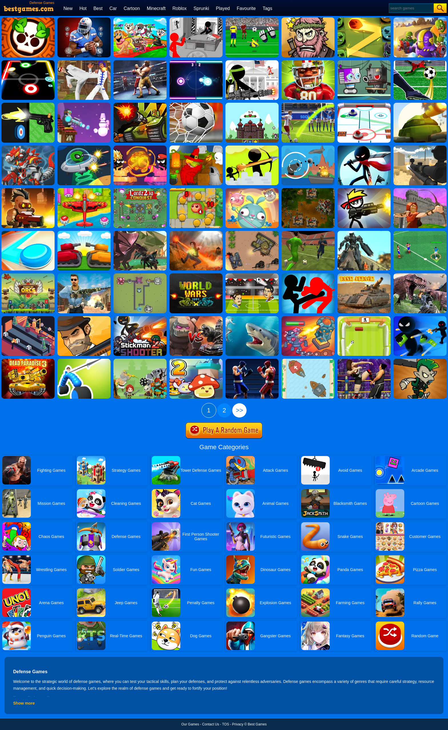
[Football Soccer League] (420, 233)
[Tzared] (308, 190)
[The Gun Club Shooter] (28, 105)
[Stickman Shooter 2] (140, 318)
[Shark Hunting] (252, 318)
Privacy (237, 724)
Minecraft (156, 8)
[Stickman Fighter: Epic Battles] (308, 275)
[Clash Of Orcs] (28, 275)
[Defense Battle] (140, 361)
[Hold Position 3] (252, 105)
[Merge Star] (308, 19)
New (68, 8)
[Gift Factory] (28, 318)
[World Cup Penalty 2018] (196, 105)
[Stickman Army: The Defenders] (196, 19)
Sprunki (201, 8)
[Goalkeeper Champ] (252, 19)
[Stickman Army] (252, 62)
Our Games (190, 724)
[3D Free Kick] (308, 105)
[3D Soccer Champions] (308, 233)
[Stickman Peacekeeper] (364, 190)
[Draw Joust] (84, 361)
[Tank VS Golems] (196, 318)
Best (98, 8)
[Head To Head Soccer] (252, 275)
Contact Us (210, 724)
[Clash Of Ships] (308, 361)
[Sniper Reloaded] (420, 148)
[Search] (411, 8)
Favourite (246, 8)
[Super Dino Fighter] (28, 148)
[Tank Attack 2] (364, 275)
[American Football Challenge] (308, 62)
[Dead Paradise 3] (28, 361)
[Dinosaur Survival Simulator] (420, 275)
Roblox (179, 8)
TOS (225, 724)
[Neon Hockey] (196, 62)
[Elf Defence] (196, 190)
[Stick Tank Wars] (140, 148)
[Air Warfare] (84, 190)
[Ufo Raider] (84, 148)
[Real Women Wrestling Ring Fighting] (364, 361)
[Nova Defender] (28, 190)
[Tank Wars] (140, 105)
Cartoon (132, 8)
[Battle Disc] (28, 233)
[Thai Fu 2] (84, 62)
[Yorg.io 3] (140, 275)
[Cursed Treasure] (196, 233)
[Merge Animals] (252, 190)
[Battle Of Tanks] (252, 233)
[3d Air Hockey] (364, 105)
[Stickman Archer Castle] (252, 148)
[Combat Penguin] (84, 105)
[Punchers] (252, 361)
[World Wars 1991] (196, 275)
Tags (267, 8)
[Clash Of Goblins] (420, 361)
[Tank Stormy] (84, 233)
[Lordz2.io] (140, 190)
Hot (83, 8)
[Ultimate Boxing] (140, 62)
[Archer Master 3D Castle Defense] (420, 190)
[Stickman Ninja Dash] (364, 148)
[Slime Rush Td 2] (196, 361)
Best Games (257, 724)
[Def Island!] (308, 148)
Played (223, 8)
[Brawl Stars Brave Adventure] (28, 19)
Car (113, 8)
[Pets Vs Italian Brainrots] (140, 19)
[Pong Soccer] (364, 318)
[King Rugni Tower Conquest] (308, 318)
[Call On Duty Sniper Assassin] (84, 275)
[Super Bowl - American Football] (84, 19)
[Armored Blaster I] (420, 105)
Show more (24, 703)
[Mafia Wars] (84, 318)
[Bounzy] (364, 19)
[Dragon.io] (140, 233)
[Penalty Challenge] (420, 62)
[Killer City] (420, 318)
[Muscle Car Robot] (364, 233)
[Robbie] (364, 62)
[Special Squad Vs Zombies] (420, 19)
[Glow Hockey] (28, 62)
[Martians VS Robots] (196, 148)
